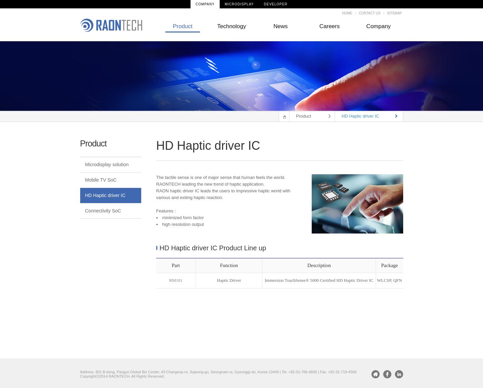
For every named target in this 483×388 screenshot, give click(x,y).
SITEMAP (394, 13)
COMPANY (205, 4)
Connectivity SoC (103, 210)
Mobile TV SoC (101, 180)
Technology (231, 26)
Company (378, 26)
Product (183, 26)
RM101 (175, 280)
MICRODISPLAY (239, 4)
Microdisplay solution (107, 164)
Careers (329, 26)
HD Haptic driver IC (105, 195)
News (280, 26)
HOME (347, 13)
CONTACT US (369, 13)
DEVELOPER (275, 4)
